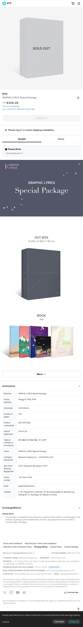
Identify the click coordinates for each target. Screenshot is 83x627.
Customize (59, 622)
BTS (4, 94)
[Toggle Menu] (79, 3)
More (41, 374)
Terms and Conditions (12, 543)
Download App (71, 592)
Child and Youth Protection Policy (17, 547)
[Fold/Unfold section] (41, 386)
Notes (61, 139)
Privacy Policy (40, 547)
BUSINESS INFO (54, 567)
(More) (77, 615)
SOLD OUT (41, 118)
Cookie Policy (56, 547)
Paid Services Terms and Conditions (41, 543)
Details (22, 139)
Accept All (73, 622)
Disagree (5, 622)
